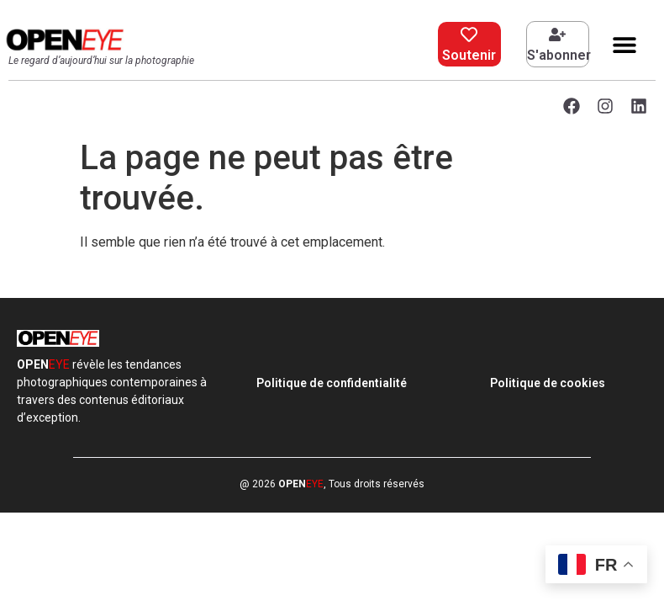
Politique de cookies (547, 383)
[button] (625, 44)
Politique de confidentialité (331, 383)
